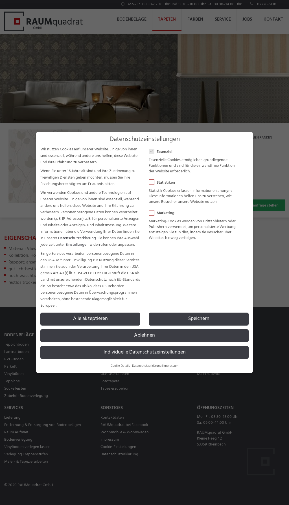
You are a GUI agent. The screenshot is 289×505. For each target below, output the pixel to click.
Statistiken (164, 182)
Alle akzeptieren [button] (90, 319)
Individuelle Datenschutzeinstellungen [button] (145, 352)
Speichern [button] (198, 319)
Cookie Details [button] (120, 366)
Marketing (163, 213)
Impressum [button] (170, 366)
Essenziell (163, 152)
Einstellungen (77, 244)
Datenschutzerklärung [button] (146, 366)
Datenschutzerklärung (77, 238)
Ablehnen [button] (144, 335)
